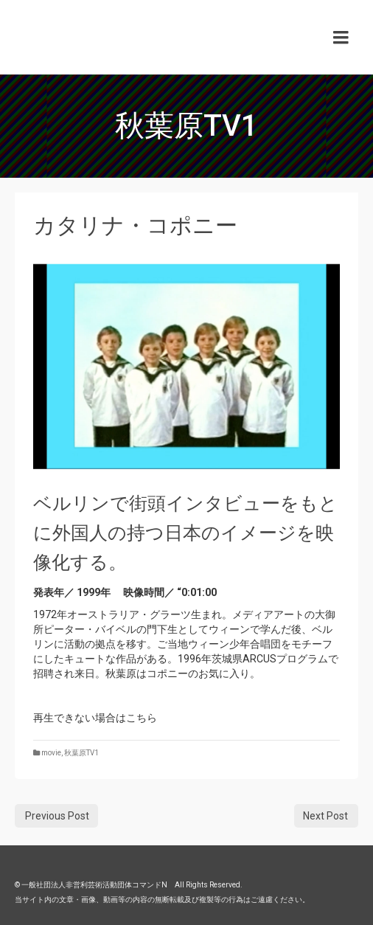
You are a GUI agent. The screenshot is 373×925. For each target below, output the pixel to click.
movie (51, 753)
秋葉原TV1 (81, 753)
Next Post (325, 816)
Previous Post (57, 816)
